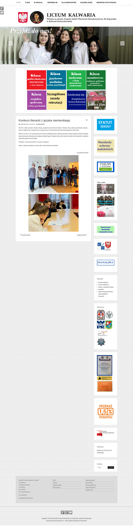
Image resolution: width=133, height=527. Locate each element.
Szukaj (111, 467)
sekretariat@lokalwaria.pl (25, 491)
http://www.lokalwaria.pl (23, 494)
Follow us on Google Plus (66, 512)
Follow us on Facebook (62, 512)
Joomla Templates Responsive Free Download (76, 521)
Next (122, 43)
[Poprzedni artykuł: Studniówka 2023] (25, 235)
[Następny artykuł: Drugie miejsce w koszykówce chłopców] (82, 235)
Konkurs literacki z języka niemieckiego (44, 120)
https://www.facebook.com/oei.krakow (48, 145)
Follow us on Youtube (70, 512)
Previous (10, 43)
